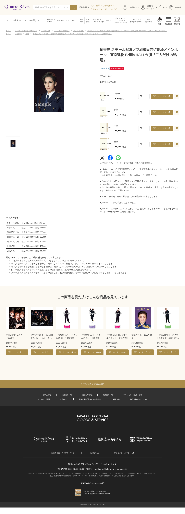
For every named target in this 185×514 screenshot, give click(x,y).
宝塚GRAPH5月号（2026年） (14, 336)
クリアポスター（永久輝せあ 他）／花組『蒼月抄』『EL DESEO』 (42, 336)
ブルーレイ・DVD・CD (50, 20)
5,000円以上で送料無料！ (102, 5)
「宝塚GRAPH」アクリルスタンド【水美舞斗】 (92, 336)
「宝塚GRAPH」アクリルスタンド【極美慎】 (66, 336)
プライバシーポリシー (122, 453)
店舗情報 (177, 24)
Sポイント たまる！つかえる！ (105, 9)
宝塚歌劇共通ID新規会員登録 (90, 399)
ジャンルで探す (30, 20)
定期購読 (87, 20)
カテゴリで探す (11, 20)
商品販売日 (168, 24)
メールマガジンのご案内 (92, 384)
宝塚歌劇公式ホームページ (91, 483)
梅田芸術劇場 (148, 20)
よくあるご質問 (44, 399)
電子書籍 (81, 20)
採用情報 (93, 453)
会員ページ (64, 399)
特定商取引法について (138, 399)
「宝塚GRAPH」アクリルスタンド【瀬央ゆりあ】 (167, 336)
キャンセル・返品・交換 (132, 395)
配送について (67, 395)
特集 (159, 24)
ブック (73, 20)
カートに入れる (163, 96)
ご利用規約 (115, 399)
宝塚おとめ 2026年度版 (142, 336)
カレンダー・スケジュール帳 (98, 20)
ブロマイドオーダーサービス (137, 20)
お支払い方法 (87, 395)
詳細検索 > (84, 7)
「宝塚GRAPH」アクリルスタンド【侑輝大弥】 (117, 336)
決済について (108, 395)
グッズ (108, 20)
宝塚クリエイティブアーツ (61, 453)
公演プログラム (63, 20)
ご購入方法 (47, 395)
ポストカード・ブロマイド (121, 20)
